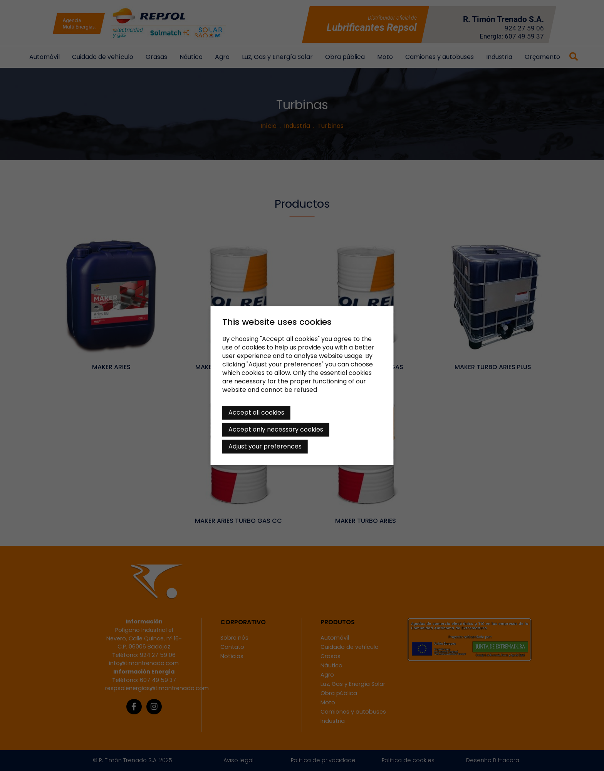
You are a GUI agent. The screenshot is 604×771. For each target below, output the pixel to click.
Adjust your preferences (265, 446)
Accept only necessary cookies (275, 429)
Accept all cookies (256, 412)
